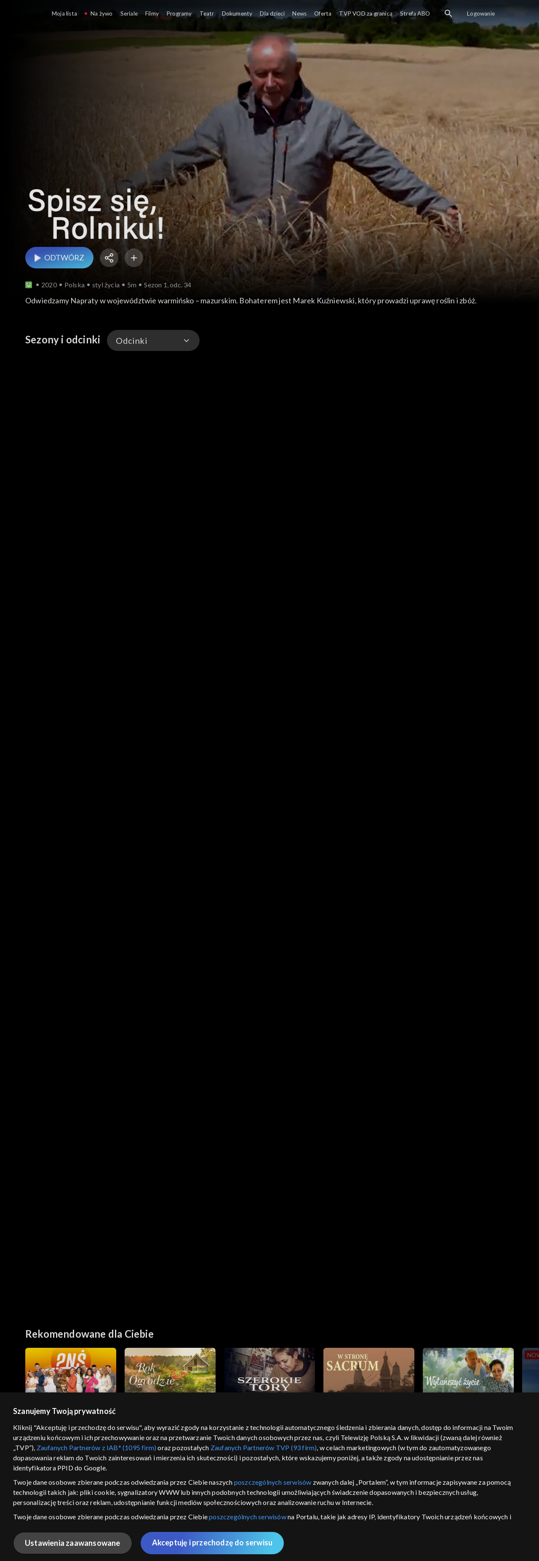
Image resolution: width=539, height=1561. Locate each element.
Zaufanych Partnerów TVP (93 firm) (264, 1447)
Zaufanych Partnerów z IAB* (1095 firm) (97, 1447)
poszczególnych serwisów (273, 1482)
